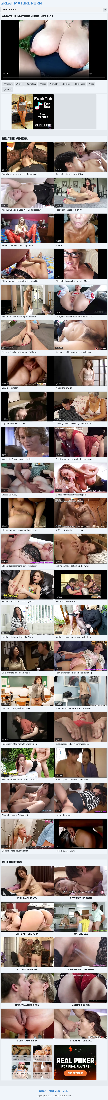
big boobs (80, 84)
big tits (67, 84)
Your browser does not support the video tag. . (54, 50)
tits (92, 84)
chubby (55, 84)
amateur (32, 84)
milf (20, 84)
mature (9, 84)
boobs (9, 89)
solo (44, 84)
